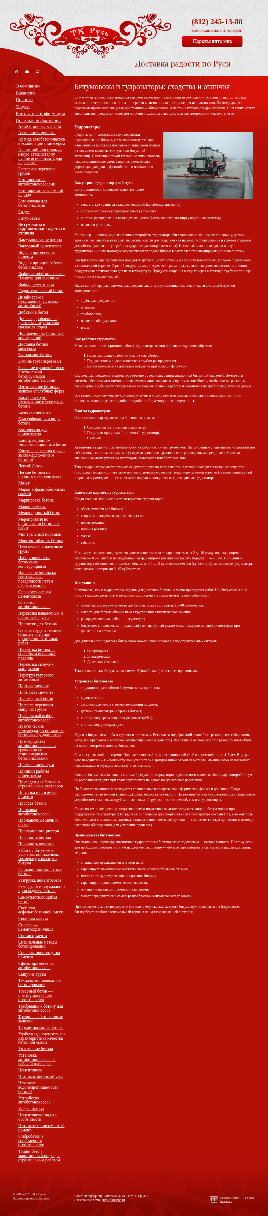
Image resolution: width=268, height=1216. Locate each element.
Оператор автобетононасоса (34, 604)
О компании (28, 86)
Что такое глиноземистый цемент (41, 1127)
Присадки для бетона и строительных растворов (40, 784)
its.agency (226, 1201)
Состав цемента (32, 935)
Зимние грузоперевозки (39, 361)
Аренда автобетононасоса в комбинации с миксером (41, 141)
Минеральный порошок (39, 534)
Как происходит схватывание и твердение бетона (41, 401)
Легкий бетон (30, 466)
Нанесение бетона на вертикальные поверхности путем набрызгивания (37, 578)
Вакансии (25, 93)
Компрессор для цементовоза (32, 431)
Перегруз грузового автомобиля (35, 677)
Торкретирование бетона (40, 1027)
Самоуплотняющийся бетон (37, 899)
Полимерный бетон (35, 698)
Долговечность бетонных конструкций (41, 335)
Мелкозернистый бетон (39, 512)
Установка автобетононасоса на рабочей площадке (37, 1059)
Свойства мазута (33, 918)
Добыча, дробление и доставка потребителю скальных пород (38, 323)
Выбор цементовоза (36, 284)
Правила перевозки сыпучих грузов (35, 707)
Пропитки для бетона (37, 624)
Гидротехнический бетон (40, 290)
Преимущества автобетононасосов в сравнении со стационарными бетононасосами (37, 750)
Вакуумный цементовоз (39, 246)
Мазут (24, 483)
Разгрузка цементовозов (39, 880)
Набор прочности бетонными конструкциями (34, 562)
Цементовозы (30, 1070)
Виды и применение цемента (36, 254)
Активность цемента (37, 132)
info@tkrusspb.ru (113, 1200)
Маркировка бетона (36, 500)
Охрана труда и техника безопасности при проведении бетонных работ (39, 636)
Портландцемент (33, 686)
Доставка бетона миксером (33, 346)
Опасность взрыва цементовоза (34, 594)
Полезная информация (38, 120)
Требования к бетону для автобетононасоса (40, 1008)
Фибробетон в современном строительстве (31, 1140)
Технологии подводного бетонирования (39, 982)
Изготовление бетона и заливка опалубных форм (41, 388)
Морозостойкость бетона (40, 540)
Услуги (23, 106)
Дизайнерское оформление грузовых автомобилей (38, 301)
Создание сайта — (237, 1197)
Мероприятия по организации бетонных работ (39, 523)
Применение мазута (36, 764)
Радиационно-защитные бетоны (39, 871)
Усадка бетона (31, 1108)
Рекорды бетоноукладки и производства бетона (41, 888)
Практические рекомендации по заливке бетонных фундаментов (41, 730)
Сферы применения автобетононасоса (36, 965)
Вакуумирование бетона (40, 239)
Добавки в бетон (33, 312)
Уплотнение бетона (35, 1048)
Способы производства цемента (39, 954)
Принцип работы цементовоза (33, 773)
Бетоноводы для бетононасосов (32, 203)
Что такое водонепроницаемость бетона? (38, 1087)
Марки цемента (32, 506)
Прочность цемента (36, 844)
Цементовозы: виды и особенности (37, 1117)
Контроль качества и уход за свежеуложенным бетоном (41, 455)
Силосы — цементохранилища (35, 927)
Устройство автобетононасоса (34, 1100)
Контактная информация (40, 113)
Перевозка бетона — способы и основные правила (37, 653)
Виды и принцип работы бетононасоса (40, 265)
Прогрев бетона (32, 803)
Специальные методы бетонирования (37, 944)
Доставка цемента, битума (31, 1198)
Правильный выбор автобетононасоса (35, 717)
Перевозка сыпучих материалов (36, 666)
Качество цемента (34, 412)
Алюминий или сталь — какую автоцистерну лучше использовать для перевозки (40, 156)
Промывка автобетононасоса (34, 811)
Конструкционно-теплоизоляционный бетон (42, 442)
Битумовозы (29, 218)
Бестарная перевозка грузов (37, 171)
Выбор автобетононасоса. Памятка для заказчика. (41, 275)
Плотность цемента (35, 692)
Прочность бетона (34, 837)
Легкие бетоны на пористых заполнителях (39, 474)
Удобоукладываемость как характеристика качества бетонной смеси (42, 1038)
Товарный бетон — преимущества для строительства (35, 995)
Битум (24, 211)
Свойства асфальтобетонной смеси (40, 910)
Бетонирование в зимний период (40, 192)
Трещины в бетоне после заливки (40, 1018)
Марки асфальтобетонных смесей (41, 491)
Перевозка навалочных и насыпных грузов (40, 615)
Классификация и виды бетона (39, 420)
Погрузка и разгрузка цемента (37, 794)
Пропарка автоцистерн (38, 831)
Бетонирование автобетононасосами (36, 181)
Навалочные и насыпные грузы (40, 549)
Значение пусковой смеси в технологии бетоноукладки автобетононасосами (41, 374)
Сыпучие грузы (32, 974)
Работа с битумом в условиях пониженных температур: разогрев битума (38, 856)
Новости (24, 99)
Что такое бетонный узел (40, 1076)
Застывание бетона (35, 354)
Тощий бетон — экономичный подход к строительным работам (39, 1155)
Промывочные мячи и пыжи (38, 822)
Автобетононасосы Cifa (39, 126)
